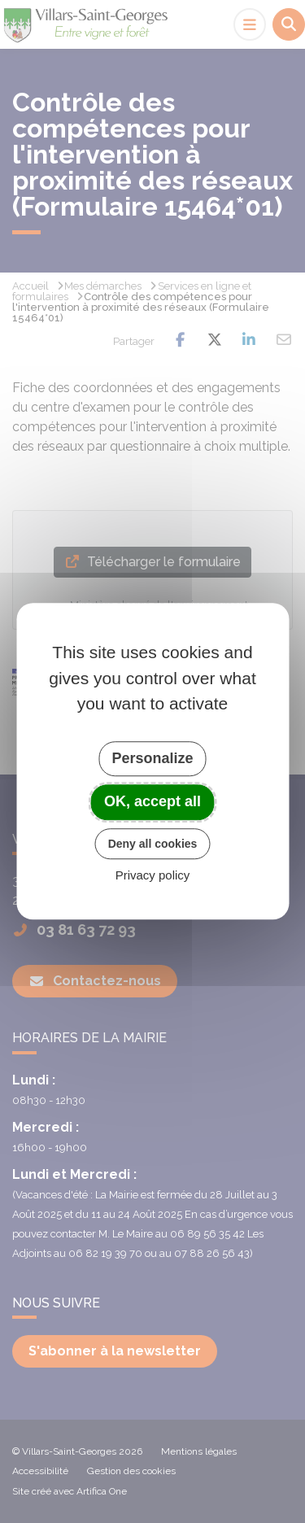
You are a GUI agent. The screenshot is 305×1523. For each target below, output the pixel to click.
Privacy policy (152, 876)
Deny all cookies (153, 843)
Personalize (152, 758)
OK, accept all (152, 801)
